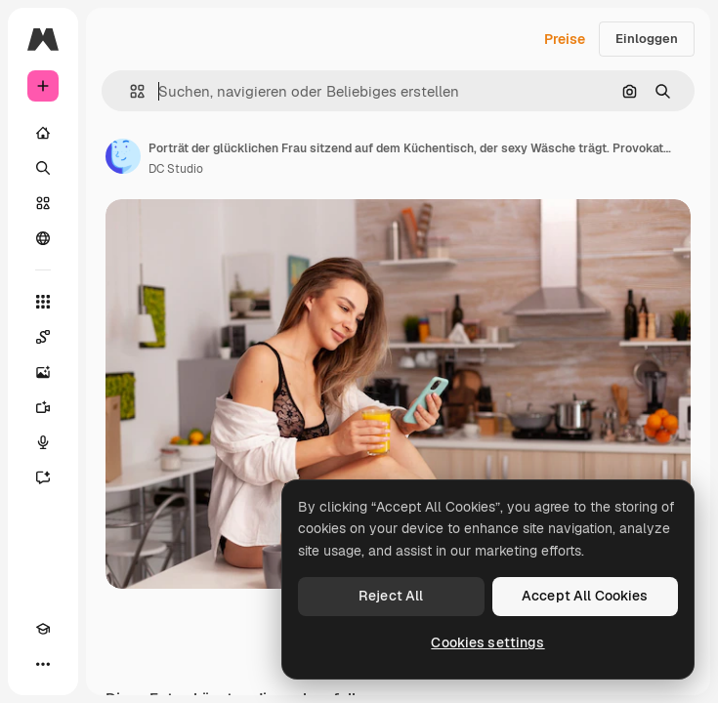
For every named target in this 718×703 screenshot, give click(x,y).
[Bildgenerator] (43, 372)
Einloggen (646, 38)
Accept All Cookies (585, 595)
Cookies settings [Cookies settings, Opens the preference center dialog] (487, 642)
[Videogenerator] (43, 407)
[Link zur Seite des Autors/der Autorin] (123, 156)
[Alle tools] (43, 301)
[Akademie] (43, 628)
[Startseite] (43, 132)
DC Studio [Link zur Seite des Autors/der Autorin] (175, 169)
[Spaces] (43, 336)
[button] (129, 91)
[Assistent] (43, 477)
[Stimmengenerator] (43, 442)
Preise (564, 39)
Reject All (391, 595)
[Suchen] (43, 168)
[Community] (43, 238)
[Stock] (43, 203)
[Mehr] (43, 664)
